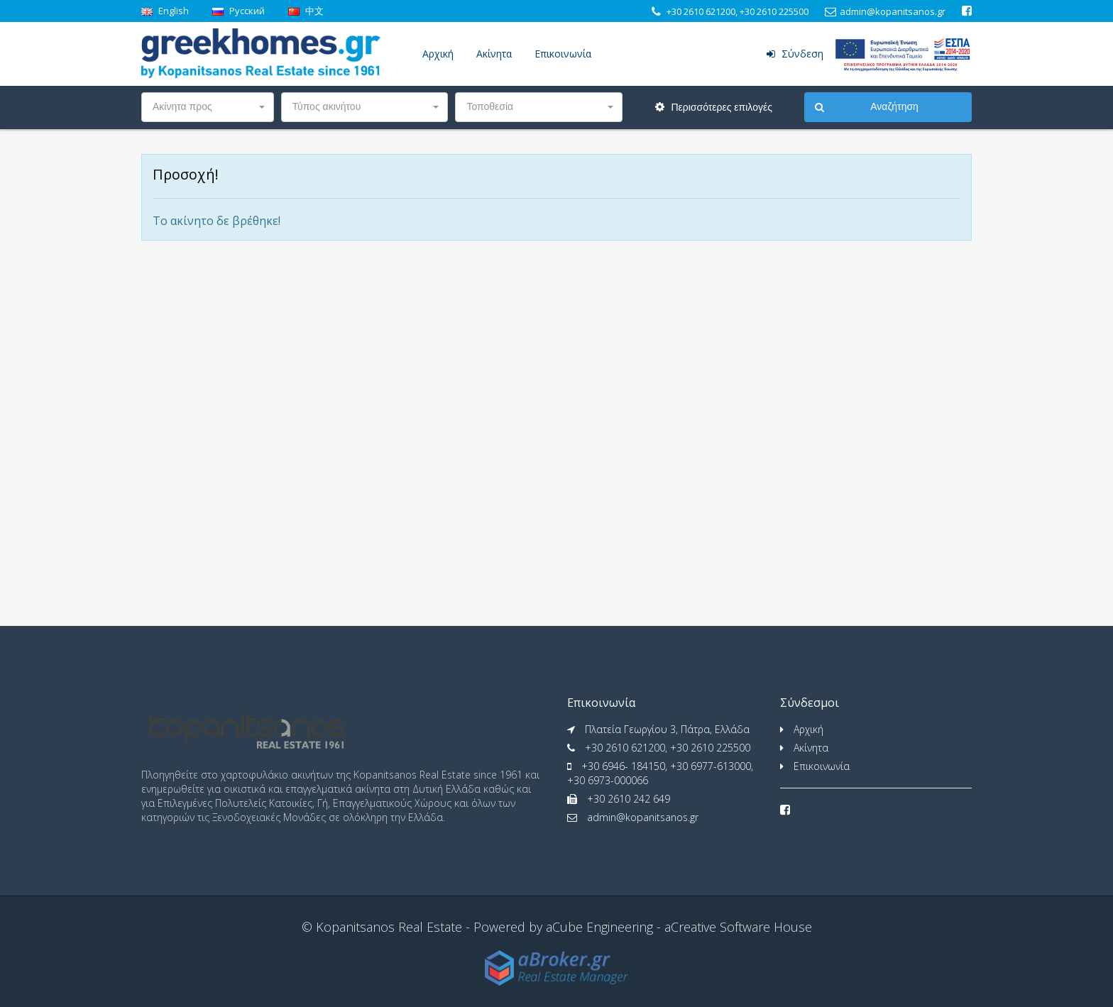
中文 (306, 10)
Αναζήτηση (867, 107)
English (165, 10)
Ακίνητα (494, 53)
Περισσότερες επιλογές (713, 107)
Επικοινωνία (562, 53)
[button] (207, 107)
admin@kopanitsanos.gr (642, 817)
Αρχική (438, 53)
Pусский (238, 10)
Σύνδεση (795, 53)
